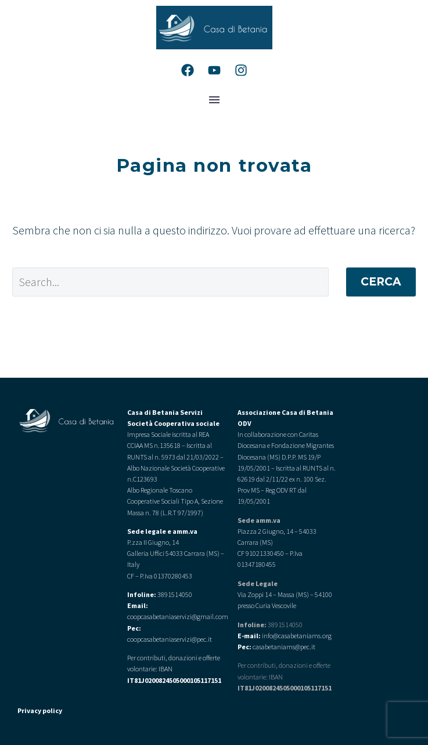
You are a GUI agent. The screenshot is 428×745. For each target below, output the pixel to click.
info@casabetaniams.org (297, 635)
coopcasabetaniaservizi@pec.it (169, 639)
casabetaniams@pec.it (284, 646)
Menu (214, 99)
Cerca (381, 281)
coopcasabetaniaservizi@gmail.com (177, 616)
